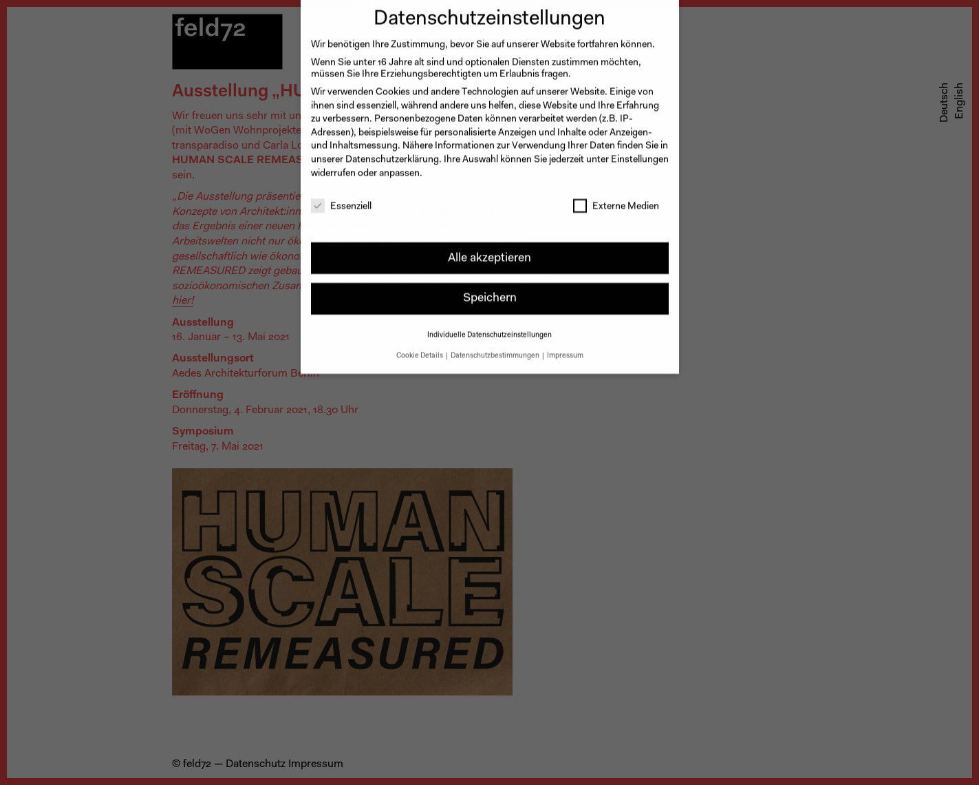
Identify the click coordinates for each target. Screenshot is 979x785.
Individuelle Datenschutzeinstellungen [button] (489, 327)
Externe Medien (616, 199)
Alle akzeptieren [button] (489, 249)
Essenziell (341, 199)
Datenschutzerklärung (392, 151)
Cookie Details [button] (420, 347)
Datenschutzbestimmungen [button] (496, 347)
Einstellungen (640, 151)
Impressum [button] (565, 347)
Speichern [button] (490, 290)
